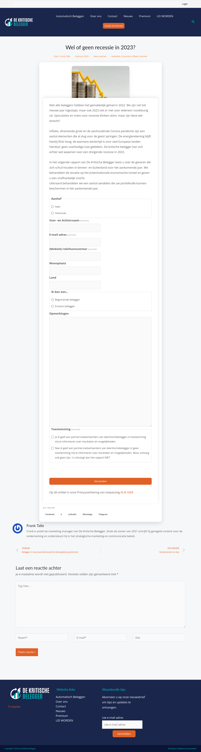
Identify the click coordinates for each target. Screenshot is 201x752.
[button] (50, 514)
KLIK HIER (127, 492)
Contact (112, 16)
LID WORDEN (165, 16)
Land (52, 277)
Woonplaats (57, 263)
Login (185, 3)
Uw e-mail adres (112, 717)
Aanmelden (124, 734)
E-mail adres (62, 234)
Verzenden (100, 481)
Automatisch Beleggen (70, 16)
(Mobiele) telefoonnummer (73, 249)
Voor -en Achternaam (69, 220)
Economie (126, 56)
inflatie (135, 56)
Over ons (95, 16)
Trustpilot (14, 706)
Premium (144, 16)
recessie (143, 56)
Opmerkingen (59, 313)
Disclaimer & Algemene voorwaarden (182, 748)
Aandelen (115, 56)
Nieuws (128, 16)
